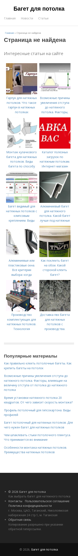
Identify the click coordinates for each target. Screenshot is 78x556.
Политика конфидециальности (30, 506)
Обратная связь (19, 520)
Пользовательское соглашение (47, 501)
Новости (27, 18)
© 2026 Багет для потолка (27, 492)
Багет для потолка (39, 9)
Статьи (43, 18)
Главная (10, 18)
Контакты (15, 501)
